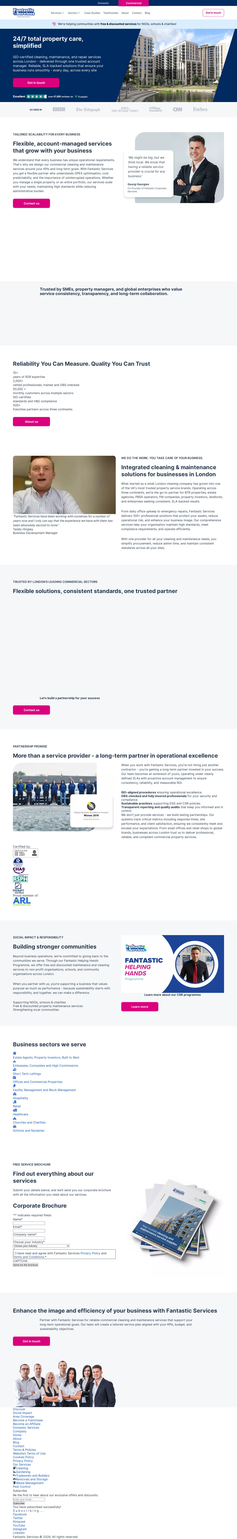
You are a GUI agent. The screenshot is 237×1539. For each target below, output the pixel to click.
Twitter (18, 1518)
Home (17, 1435)
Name (18, 1219)
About (125, 12)
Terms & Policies (24, 1450)
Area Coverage (23, 1416)
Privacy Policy (90, 1253)
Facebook (20, 1514)
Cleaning (22, 1468)
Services (56, 12)
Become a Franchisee (28, 1420)
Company (19, 1431)
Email (17, 1227)
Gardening (23, 1472)
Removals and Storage (32, 1479)
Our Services (22, 1464)
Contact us (31, 203)
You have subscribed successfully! (37, 1507)
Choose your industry (29, 1242)
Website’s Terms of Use (29, 1453)
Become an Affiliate (26, 1424)
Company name (24, 1234)
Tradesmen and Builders (32, 1475)
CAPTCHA (20, 1261)
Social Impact (22, 1413)
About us (31, 421)
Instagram (20, 1529)
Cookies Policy (23, 1457)
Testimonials (110, 12)
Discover (19, 1409)
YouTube (19, 1525)
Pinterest (19, 1522)
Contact (137, 12)
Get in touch (213, 12)
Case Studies (92, 12)
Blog (147, 12)
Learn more (139, 1007)
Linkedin (19, 1533)
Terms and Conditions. (29, 1257)
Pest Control (22, 1486)
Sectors (72, 12)
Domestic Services (26, 1427)
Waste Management (30, 1483)
